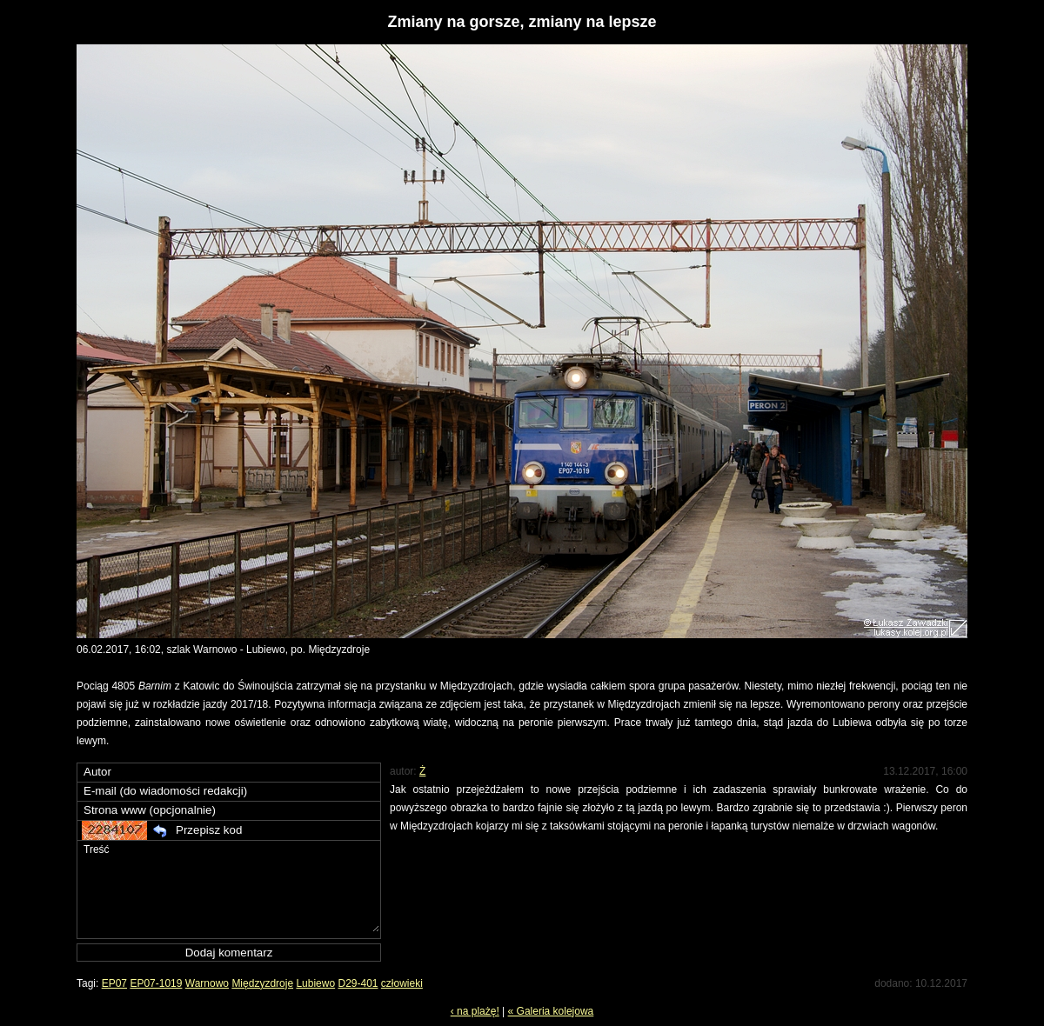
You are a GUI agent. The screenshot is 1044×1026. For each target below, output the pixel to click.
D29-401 (358, 983)
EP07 (114, 983)
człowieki (402, 983)
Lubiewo (315, 983)
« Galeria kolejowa (551, 1011)
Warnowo (207, 983)
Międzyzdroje (262, 983)
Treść (230, 886)
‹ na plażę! (475, 1011)
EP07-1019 (156, 983)
